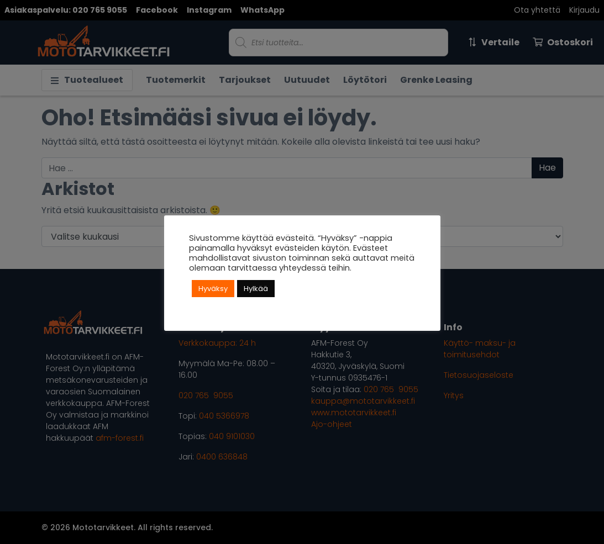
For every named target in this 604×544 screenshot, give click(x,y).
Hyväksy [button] (213, 288)
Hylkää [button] (256, 288)
